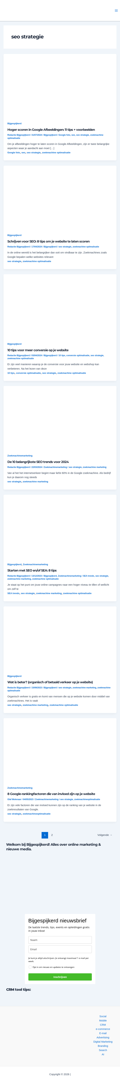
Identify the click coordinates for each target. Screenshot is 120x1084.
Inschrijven (60, 977)
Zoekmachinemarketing (19, 455)
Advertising (103, 1037)
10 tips (62, 355)
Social (102, 1016)
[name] (60, 940)
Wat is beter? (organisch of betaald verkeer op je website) (50, 682)
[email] (60, 949)
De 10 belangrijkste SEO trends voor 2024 (38, 462)
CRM (103, 1024)
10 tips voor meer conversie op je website (37, 350)
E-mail (103, 1033)
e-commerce (103, 1029)
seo (73, 135)
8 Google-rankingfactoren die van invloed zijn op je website (51, 794)
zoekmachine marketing (94, 467)
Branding (103, 1046)
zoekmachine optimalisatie (56, 152)
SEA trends (88, 576)
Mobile (103, 1020)
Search (103, 1050)
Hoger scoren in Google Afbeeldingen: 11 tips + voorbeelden (51, 130)
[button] (33, 11)
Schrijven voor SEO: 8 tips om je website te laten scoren (48, 241)
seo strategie (82, 135)
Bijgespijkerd (14, 123)
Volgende (104, 834)
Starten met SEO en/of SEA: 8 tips (32, 570)
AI (103, 1054)
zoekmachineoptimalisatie (87, 799)
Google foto (64, 135)
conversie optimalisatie (77, 355)
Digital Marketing (103, 1041)
